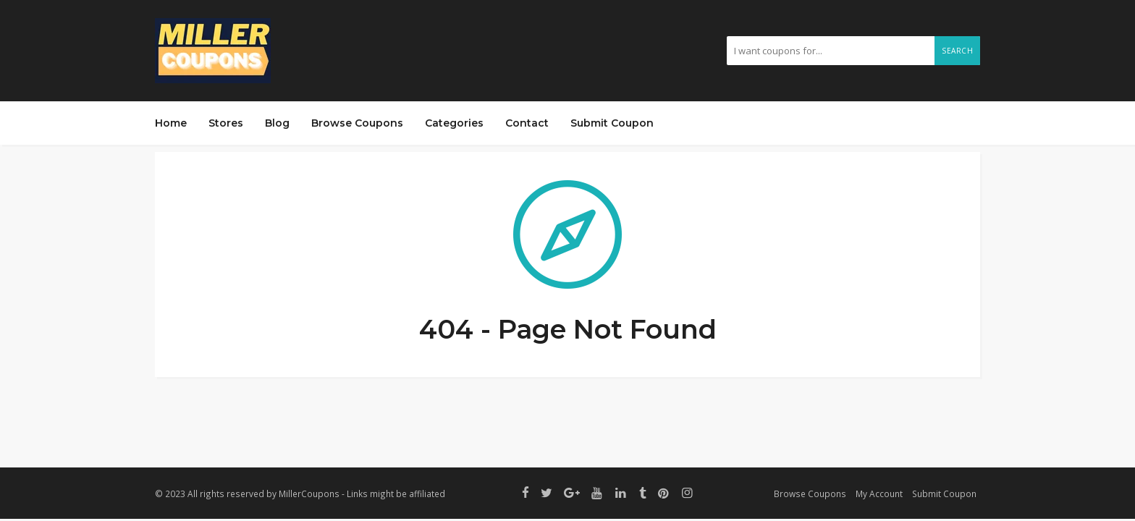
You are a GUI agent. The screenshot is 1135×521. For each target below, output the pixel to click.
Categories (454, 123)
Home (171, 123)
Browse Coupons (357, 123)
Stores (225, 123)
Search (957, 51)
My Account (879, 493)
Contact (527, 123)
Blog (277, 123)
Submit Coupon (612, 123)
